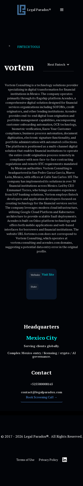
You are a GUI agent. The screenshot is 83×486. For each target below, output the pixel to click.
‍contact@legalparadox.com (41, 392)
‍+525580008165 (41, 384)
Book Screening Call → (41, 397)
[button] (61, 9)
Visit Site (48, 274)
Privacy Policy (48, 460)
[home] (35, 10)
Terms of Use (25, 460)
